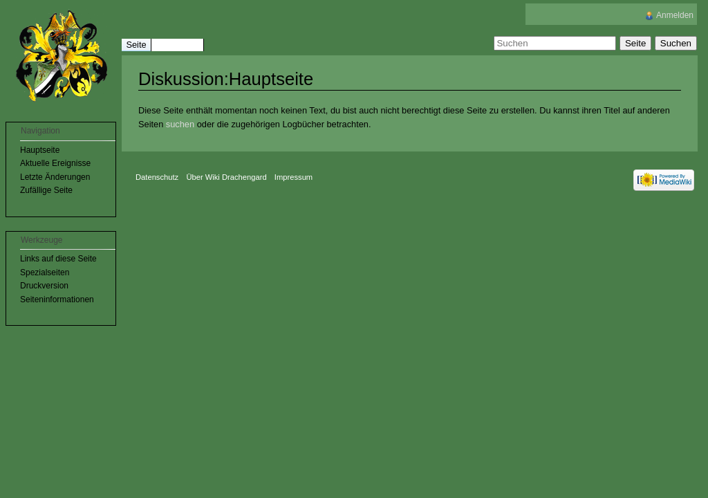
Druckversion (44, 285)
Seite (136, 44)
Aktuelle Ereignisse (55, 163)
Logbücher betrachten (325, 124)
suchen (180, 124)
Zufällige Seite (46, 190)
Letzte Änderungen (55, 177)
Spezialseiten (44, 272)
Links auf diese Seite (58, 259)
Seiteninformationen (57, 299)
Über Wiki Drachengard (226, 177)
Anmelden (674, 15)
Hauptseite (39, 150)
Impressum (293, 177)
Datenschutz (157, 177)
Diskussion (177, 44)
